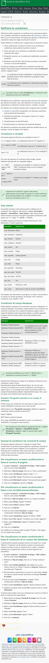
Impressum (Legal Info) (9, 644)
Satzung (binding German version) (20, 646)
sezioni (7, 37)
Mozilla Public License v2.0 (16, 649)
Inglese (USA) (6, 11)
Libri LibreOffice (24, 634)
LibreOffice (5, 8)
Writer (15, 8)
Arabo (25, 11)
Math (45, 8)
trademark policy (25, 657)
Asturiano (33, 11)
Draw (34, 8)
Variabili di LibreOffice (12, 111)
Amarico (18, 11)
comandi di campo (40, 35)
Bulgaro (42, 11)
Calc (21, 8)
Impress (27, 8)
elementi (35, 100)
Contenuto (5, 17)
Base (40, 8)
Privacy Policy (21, 644)
